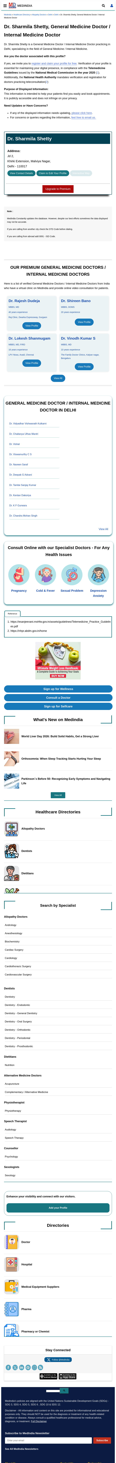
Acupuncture (12, 1083)
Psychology (11, 1156)
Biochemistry (12, 941)
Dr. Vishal (14, 444)
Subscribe (102, 1440)
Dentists (26, 851)
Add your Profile (58, 1208)
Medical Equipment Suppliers (40, 1286)
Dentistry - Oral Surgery (18, 1021)
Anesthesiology (13, 933)
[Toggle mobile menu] (4, 5)
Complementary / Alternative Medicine (26, 1092)
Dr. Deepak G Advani (20, 474)
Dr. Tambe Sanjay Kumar (22, 485)
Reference (12, 614)
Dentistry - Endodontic (17, 1005)
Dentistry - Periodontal (17, 1038)
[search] (53, 1391)
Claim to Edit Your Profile (53, 173)
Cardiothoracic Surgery (18, 966)
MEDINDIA (20, 6)
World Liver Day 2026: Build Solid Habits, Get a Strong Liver (60, 736)
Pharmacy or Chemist (35, 1331)
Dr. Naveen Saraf (18, 464)
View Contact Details (21, 173)
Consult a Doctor (58, 697)
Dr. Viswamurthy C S (20, 454)
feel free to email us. (83, 117)
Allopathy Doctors (39, 15)
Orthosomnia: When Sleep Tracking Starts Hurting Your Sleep (61, 758)
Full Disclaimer (39, 1421)
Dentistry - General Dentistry (21, 1013)
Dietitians (27, 873)
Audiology (10, 1129)
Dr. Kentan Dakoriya (20, 495)
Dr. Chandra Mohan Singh (23, 515)
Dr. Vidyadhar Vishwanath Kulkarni (28, 423)
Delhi (50, 15)
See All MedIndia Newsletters (21, 1449)
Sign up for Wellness (58, 689)
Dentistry (10, 996)
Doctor (25, 1242)
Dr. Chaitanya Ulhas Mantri (23, 434)
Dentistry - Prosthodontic (19, 1046)
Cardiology (11, 958)
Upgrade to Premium (58, 188)
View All (58, 378)
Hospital (26, 1264)
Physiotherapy (13, 1110)
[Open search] (103, 5)
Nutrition (9, 1065)
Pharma (26, 1309)
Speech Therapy (14, 1137)
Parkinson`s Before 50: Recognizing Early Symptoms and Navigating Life (65, 781)
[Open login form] (112, 5)
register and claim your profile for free (54, 63)
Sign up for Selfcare (58, 706)
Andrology (10, 925)
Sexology (10, 1175)
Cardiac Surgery (14, 949)
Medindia (7, 15)
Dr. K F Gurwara (18, 505)
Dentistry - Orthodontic (18, 1029)
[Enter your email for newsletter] (48, 1440)
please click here (82, 113)
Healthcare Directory (21, 15)
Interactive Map (81, 173)
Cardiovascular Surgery (18, 974)
